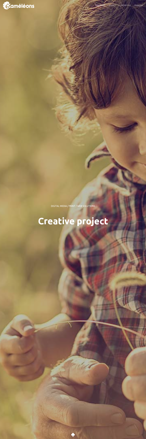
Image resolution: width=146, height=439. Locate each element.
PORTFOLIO (100, 5)
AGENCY (112, 5)
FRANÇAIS (138, 5)
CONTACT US (125, 5)
